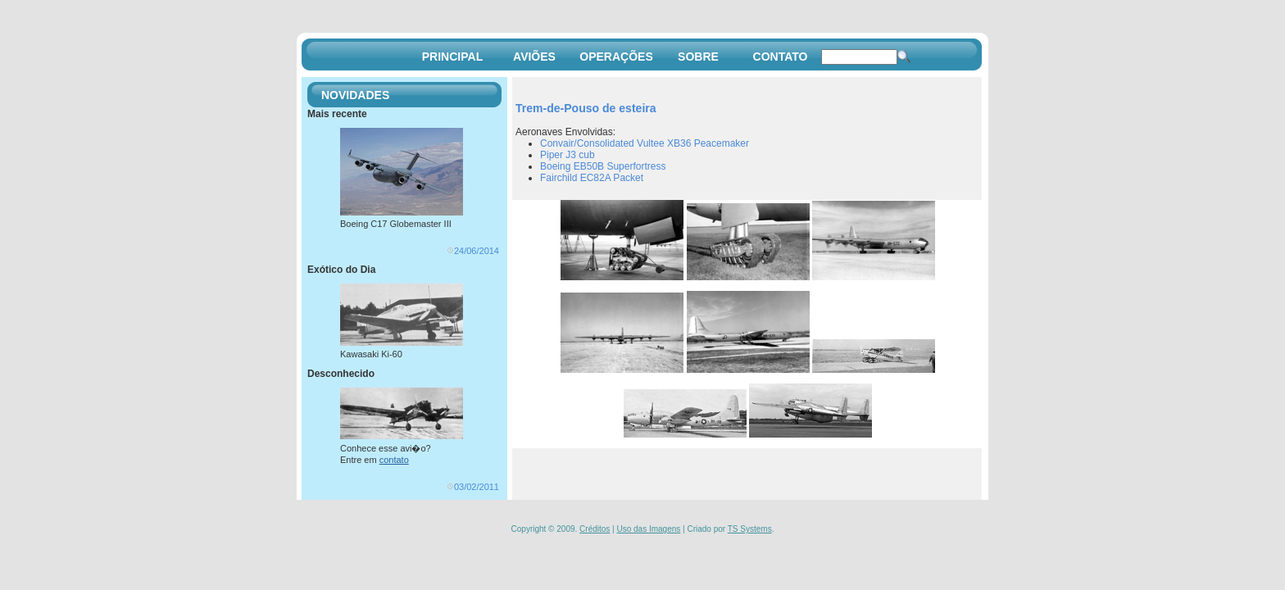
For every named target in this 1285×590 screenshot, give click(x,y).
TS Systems (750, 528)
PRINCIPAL (452, 56)
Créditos (594, 528)
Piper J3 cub (567, 155)
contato (394, 460)
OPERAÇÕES (615, 56)
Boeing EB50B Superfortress (602, 166)
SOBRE (698, 56)
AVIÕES (534, 56)
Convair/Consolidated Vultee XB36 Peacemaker (644, 143)
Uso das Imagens (648, 528)
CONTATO (780, 56)
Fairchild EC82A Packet (591, 178)
